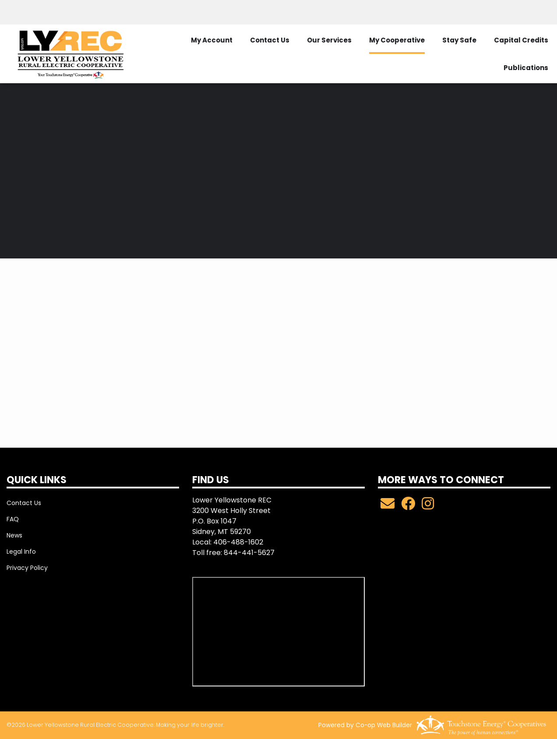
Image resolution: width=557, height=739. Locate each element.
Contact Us (24, 503)
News (14, 535)
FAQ (13, 519)
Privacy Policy (27, 567)
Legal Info (21, 551)
